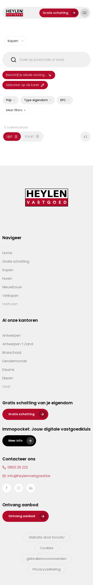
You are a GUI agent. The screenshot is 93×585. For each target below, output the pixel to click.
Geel (6, 386)
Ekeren (7, 378)
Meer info (15, 441)
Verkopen (10, 295)
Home (7, 252)
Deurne (8, 369)
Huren (7, 278)
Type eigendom (36, 102)
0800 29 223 (18, 467)
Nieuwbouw (12, 287)
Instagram (18, 488)
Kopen (7, 270)
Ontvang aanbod (21, 516)
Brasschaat (11, 352)
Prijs (9, 102)
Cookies (46, 548)
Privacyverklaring (47, 569)
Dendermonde (14, 361)
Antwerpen (11, 335)
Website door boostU (46, 537)
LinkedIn (30, 488)
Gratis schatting (55, 13)
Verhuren (10, 304)
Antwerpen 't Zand (17, 344)
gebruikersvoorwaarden (46, 558)
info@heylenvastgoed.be (29, 475)
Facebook (6, 488)
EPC (63, 102)
